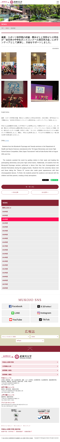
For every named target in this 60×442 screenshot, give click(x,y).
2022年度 (5, 227)
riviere (33, 336)
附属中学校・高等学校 (7, 431)
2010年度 (5, 272)
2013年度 (5, 261)
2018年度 (5, 242)
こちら (7, 140)
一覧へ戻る (31, 186)
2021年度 (5, 230)
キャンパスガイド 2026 (9, 336)
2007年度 (5, 284)
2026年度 (5, 211)
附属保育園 (27, 431)
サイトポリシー (18, 425)
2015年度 (5, 253)
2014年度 (5, 257)
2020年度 (5, 234)
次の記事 (44, 192)
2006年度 (5, 288)
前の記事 (15, 192)
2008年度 (5, 280)
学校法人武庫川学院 (8, 362)
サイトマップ (27, 425)
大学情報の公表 (6, 366)
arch (19, 340)
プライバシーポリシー (7, 425)
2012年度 (5, 265)
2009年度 (5, 276)
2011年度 (5, 269)
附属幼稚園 (19, 431)
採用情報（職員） (7, 374)
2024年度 (5, 219)
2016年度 (5, 250)
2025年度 (5, 215)
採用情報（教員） (7, 370)
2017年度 (5, 246)
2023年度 (5, 223)
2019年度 (5, 238)
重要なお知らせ (6, 207)
